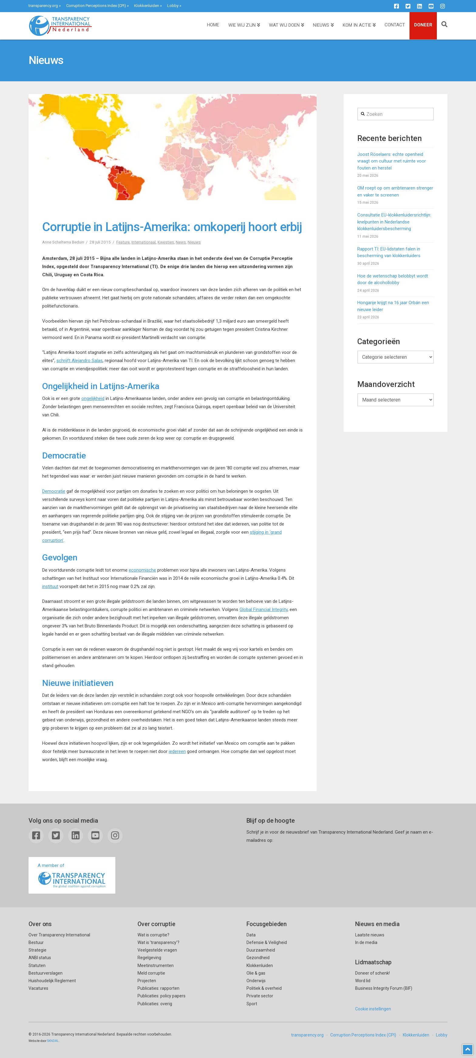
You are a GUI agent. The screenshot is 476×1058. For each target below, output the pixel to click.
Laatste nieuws (369, 934)
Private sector (259, 995)
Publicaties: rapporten (158, 988)
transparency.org (43, 5)
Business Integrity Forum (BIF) (383, 988)
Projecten (147, 980)
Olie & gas (255, 973)
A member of (72, 876)
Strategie (37, 950)
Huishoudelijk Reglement (52, 980)
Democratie (53, 491)
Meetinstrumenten (156, 965)
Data (251, 934)
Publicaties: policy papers (161, 995)
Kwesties (166, 242)
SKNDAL (53, 1041)
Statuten (37, 965)
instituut (50, 586)
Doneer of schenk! (372, 973)
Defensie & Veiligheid (266, 942)
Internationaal (143, 242)
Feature (123, 242)
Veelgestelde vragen (157, 950)
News (181, 242)
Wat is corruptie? (153, 934)
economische (142, 570)
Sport (251, 1003)
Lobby (172, 5)
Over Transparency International (59, 934)
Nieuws (194, 242)
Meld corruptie (151, 973)
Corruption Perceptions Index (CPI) (96, 5)
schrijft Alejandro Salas (79, 360)
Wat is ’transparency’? (158, 942)
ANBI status (40, 957)
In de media (366, 942)
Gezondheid (258, 957)
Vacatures (38, 988)
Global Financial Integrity (263, 609)
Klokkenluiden (146, 5)
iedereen (177, 751)
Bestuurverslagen (46, 973)
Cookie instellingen (373, 1008)
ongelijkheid (92, 398)
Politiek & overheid (264, 988)
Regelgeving (149, 957)
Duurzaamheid (260, 950)
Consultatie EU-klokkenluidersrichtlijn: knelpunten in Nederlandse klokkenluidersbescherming (394, 221)
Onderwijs (256, 980)
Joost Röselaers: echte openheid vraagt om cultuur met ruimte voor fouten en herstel (391, 161)
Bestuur (36, 942)
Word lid (362, 980)
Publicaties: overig (155, 1003)
